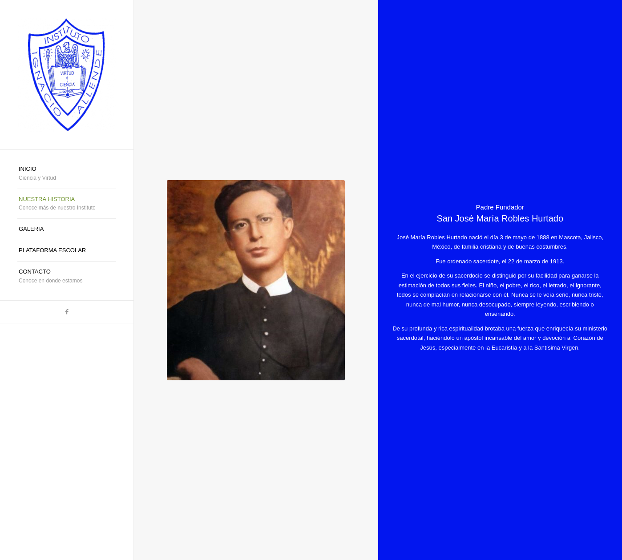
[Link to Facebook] (66, 312)
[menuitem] (66, 174)
